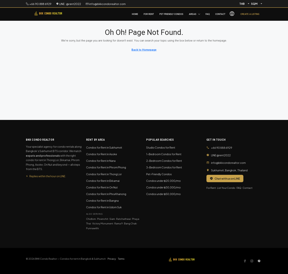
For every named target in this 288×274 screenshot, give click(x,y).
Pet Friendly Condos (171, 14)
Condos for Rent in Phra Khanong (106, 194)
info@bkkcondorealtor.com (228, 162)
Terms (121, 258)
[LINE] (259, 261)
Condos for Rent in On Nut (102, 187)
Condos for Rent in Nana (101, 160)
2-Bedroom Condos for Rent (164, 160)
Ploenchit (102, 218)
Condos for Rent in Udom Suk (104, 207)
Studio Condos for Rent (160, 147)
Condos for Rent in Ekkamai (103, 180)
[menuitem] (232, 14)
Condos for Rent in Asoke (101, 154)
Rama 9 (118, 223)
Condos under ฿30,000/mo (163, 187)
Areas (192, 14)
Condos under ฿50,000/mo (163, 194)
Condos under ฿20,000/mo (163, 180)
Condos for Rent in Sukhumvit (104, 147)
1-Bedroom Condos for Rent (163, 154)
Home (135, 14)
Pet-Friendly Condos (159, 174)
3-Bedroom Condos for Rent (164, 167)
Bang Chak (130, 223)
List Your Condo (226, 187)
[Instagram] (253, 261)
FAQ (208, 14)
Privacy (112, 258)
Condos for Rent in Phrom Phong (106, 167)
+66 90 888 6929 (221, 147)
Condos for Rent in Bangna (102, 200)
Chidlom (91, 218)
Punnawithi (92, 228)
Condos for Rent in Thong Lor (104, 174)
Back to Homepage (144, 49)
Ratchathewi (123, 218)
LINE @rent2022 (221, 155)
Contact (220, 14)
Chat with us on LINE (225, 178)
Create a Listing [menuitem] (249, 14)
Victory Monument (102, 223)
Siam (112, 218)
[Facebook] (246, 261)
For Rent (149, 14)
